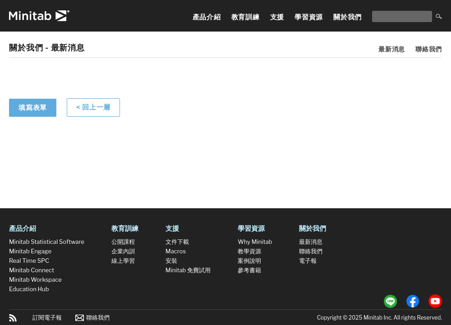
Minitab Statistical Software (46, 241)
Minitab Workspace (35, 279)
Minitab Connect (31, 270)
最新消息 (391, 49)
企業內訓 (123, 251)
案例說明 (249, 260)
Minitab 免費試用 (188, 270)
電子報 (308, 260)
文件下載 (177, 241)
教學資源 (249, 251)
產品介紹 (207, 17)
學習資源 (309, 17)
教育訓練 (245, 17)
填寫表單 (32, 108)
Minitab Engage (30, 251)
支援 (277, 17)
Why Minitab (255, 241)
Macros (176, 251)
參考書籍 (249, 270)
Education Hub (29, 289)
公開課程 (123, 241)
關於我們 (347, 17)
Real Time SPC (29, 260)
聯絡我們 (428, 49)
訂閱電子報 (47, 317)
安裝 (171, 260)
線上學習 (123, 260)
